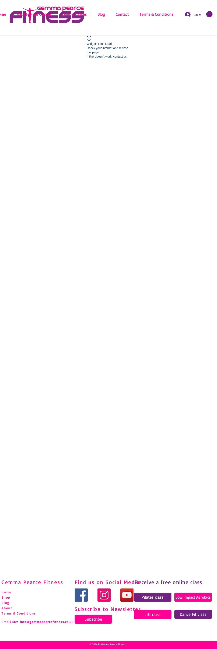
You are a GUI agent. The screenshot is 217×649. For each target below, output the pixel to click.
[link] (209, 14)
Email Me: (9, 622)
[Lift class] (152, 614)
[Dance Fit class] (193, 614)
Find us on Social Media (107, 582)
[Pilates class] (152, 597)
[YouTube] (127, 595)
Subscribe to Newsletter (108, 609)
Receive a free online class (168, 582)
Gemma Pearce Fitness (32, 582)
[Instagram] (104, 595)
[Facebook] (81, 595)
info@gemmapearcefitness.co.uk (47, 622)
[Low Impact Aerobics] (193, 597)
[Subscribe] (93, 619)
